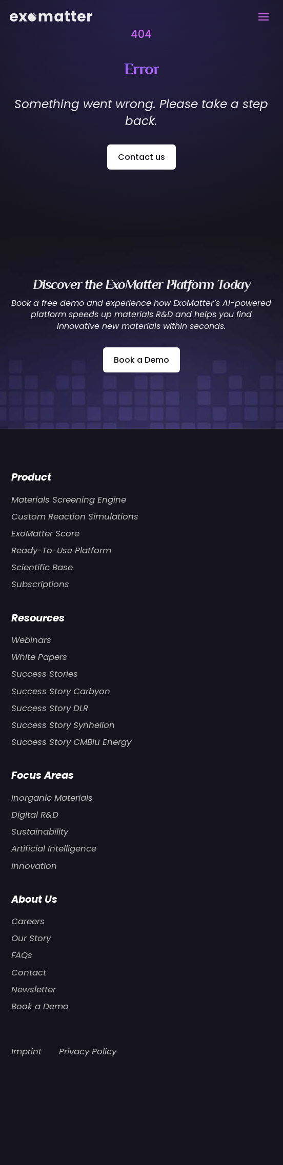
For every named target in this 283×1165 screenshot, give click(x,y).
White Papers (39, 657)
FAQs (21, 955)
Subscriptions (40, 584)
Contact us (141, 157)
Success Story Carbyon (60, 691)
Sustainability (39, 831)
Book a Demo (141, 360)
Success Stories (44, 674)
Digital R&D (34, 814)
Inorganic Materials (52, 798)
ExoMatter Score (45, 533)
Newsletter (33, 989)
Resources (38, 618)
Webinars (31, 640)
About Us (34, 899)
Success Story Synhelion (63, 725)
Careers (28, 921)
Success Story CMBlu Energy (71, 742)
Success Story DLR (49, 708)
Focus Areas (42, 775)
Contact (28, 972)
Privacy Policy (87, 1051)
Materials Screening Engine (68, 499)
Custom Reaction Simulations (74, 516)
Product (31, 477)
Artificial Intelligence (53, 848)
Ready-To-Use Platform (61, 550)
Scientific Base (42, 567)
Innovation (34, 866)
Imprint (26, 1051)
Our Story (31, 938)
